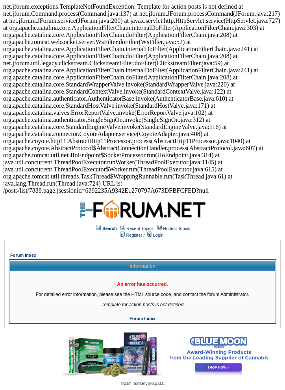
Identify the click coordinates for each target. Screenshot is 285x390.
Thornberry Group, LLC (148, 383)
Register (131, 235)
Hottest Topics (176, 228)
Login (155, 235)
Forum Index (23, 255)
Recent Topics (140, 228)
